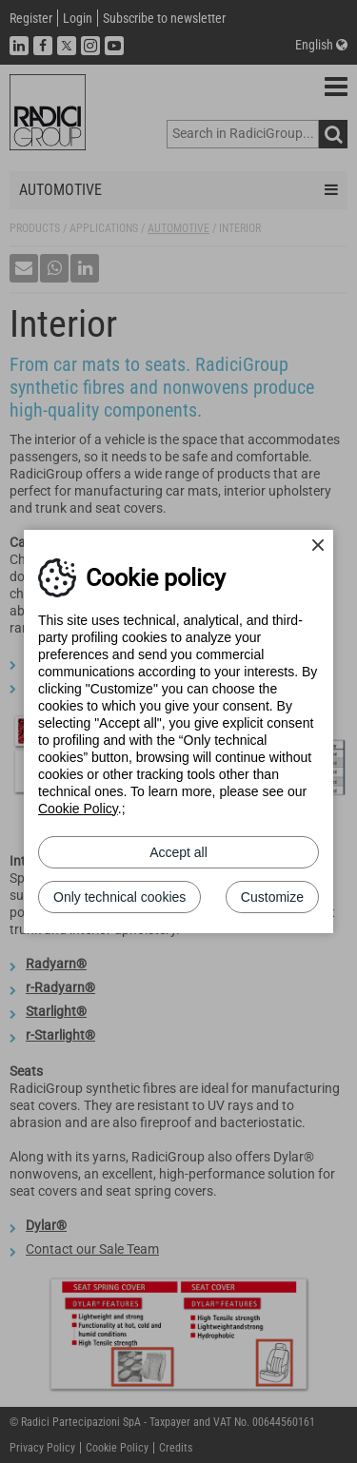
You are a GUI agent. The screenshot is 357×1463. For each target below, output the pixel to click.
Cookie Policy (78, 808)
